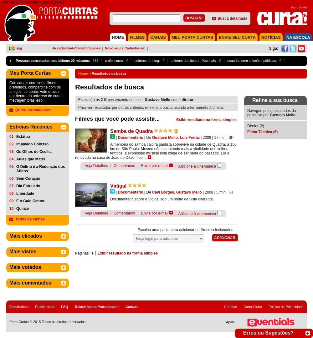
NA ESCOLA (298, 37)
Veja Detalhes (96, 166)
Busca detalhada (232, 18)
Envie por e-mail (154, 166)
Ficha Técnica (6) (262, 132)
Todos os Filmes (30, 219)
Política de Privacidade (286, 307)
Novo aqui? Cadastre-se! (125, 48)
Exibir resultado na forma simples (206, 120)
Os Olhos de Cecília (34, 151)
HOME (118, 37)
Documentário (130, 137)
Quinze (22, 208)
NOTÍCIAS (271, 37)
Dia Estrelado (28, 186)
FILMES (137, 37)
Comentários (124, 166)
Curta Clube (253, 307)
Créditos (230, 307)
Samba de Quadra (131, 131)
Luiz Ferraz (190, 137)
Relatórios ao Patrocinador (97, 307)
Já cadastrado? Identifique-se (76, 48)
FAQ (64, 307)
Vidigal (118, 186)
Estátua (23, 136)
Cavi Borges (163, 192)
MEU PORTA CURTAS (192, 37)
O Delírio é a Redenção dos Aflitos (40, 168)
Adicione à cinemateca (197, 166)
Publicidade (44, 307)
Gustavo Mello (165, 137)
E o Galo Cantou (30, 201)
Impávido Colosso (32, 144)
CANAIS (158, 37)
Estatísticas (18, 307)
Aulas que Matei (30, 159)
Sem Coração (28, 178)
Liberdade (25, 193)
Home (83, 73)
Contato (132, 307)
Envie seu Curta (237, 37)
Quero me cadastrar (33, 110)
